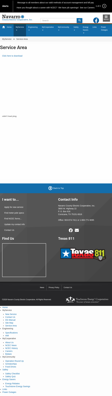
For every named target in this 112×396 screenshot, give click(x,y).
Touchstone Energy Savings (17, 386)
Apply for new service (13, 207)
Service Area (11, 326)
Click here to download (12, 56)
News (42, 287)
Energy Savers (85, 29)
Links (95, 27)
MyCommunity (63, 28)
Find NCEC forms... (13, 218)
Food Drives (10, 367)
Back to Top (58, 188)
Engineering (32, 28)
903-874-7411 (71, 220)
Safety (76, 28)
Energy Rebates (12, 383)
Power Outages (104, 28)
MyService (20, 28)
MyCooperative (48, 28)
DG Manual (10, 320)
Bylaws (8, 354)
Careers (8, 351)
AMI (7, 335)
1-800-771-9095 (87, 220)
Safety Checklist (12, 373)
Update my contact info (14, 224)
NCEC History (11, 348)
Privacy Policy (54, 287)
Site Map (9, 323)
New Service (11, 314)
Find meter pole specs (14, 213)
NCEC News (11, 345)
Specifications (11, 333)
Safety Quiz (10, 376)
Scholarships (11, 364)
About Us (9, 342)
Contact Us (9, 230)
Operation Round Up (14, 361)
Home (9, 27)
